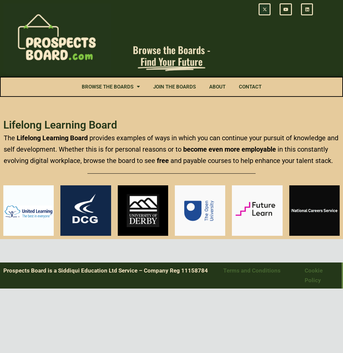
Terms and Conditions (252, 270)
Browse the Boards (111, 87)
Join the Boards (174, 87)
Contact (250, 87)
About (217, 87)
